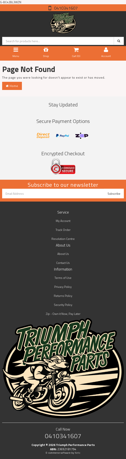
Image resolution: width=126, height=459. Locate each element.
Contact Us (63, 262)
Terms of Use (63, 277)
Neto (77, 453)
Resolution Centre (63, 238)
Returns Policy (63, 295)
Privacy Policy (63, 286)
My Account (63, 220)
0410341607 (65, 8)
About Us (63, 253)
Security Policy (63, 304)
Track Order (63, 229)
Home (12, 86)
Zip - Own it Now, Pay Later (63, 313)
